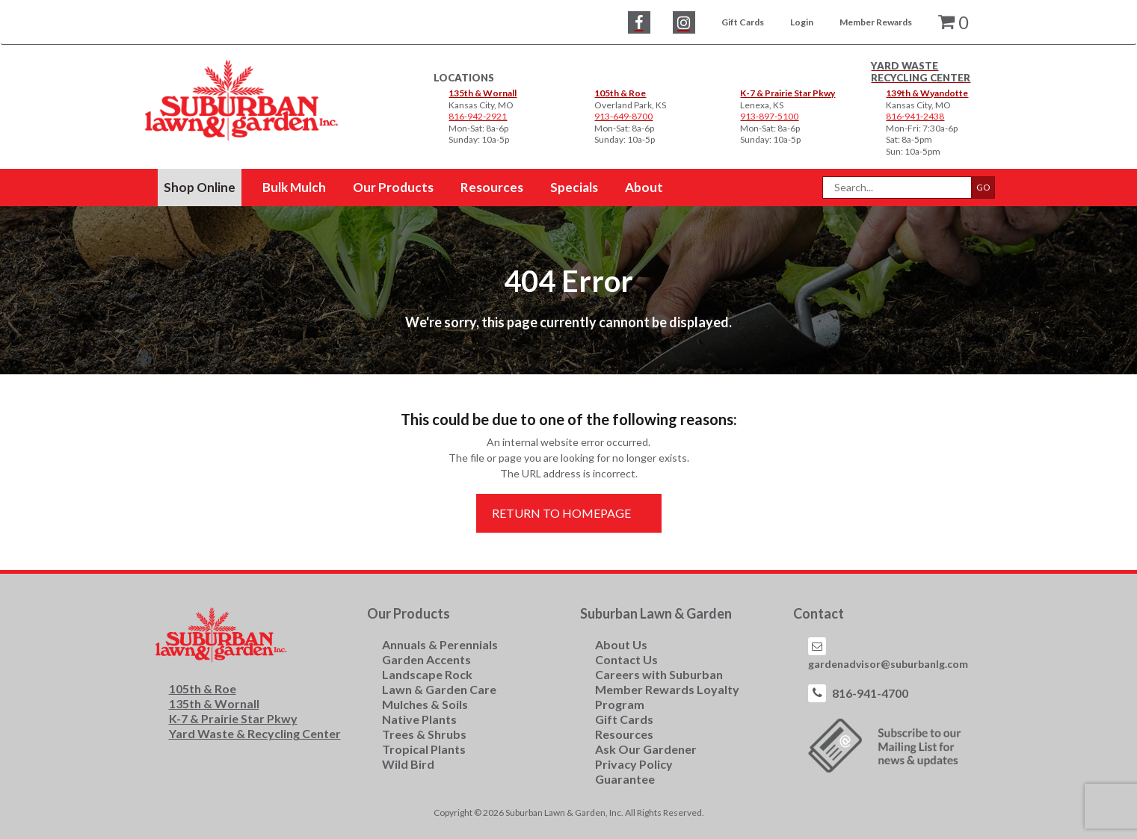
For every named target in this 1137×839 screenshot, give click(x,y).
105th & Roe (620, 93)
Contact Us (626, 659)
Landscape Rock (427, 674)
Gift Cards (742, 22)
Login (801, 22)
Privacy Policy (634, 764)
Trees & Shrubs (424, 734)
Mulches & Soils (425, 704)
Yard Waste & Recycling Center (255, 733)
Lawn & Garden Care (439, 689)
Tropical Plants (424, 749)
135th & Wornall (483, 93)
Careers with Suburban (659, 674)
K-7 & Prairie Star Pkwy (787, 93)
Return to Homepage (561, 513)
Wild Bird (408, 764)
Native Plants (419, 719)
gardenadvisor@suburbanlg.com (888, 663)
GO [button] (983, 187)
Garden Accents (426, 659)
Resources (624, 734)
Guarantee (625, 779)
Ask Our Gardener (646, 749)
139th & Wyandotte (927, 93)
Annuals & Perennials (440, 644)
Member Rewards (875, 22)
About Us (621, 644)
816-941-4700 (870, 693)
